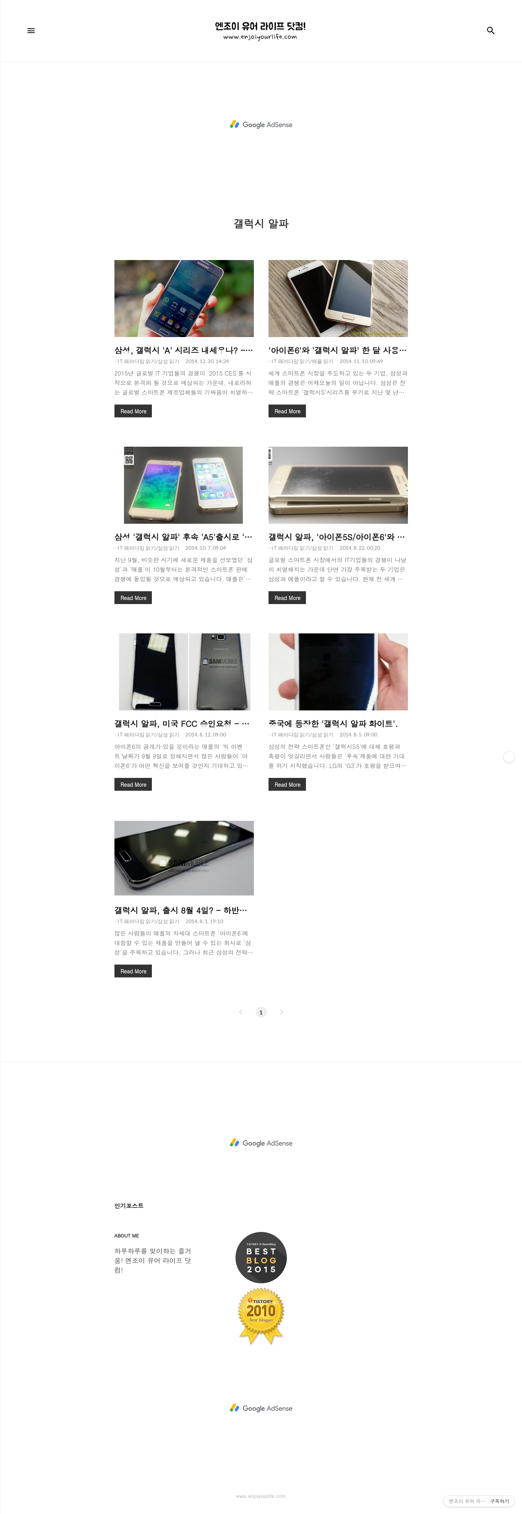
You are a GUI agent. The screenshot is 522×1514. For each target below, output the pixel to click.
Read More (133, 411)
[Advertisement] (261, 124)
